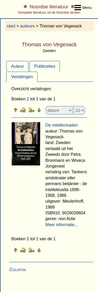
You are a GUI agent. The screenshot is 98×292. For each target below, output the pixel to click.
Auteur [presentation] (17, 66)
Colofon (17, 269)
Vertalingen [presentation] (22, 76)
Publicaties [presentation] (44, 66)
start (11, 26)
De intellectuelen (61, 125)
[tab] (17, 66)
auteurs (27, 26)
